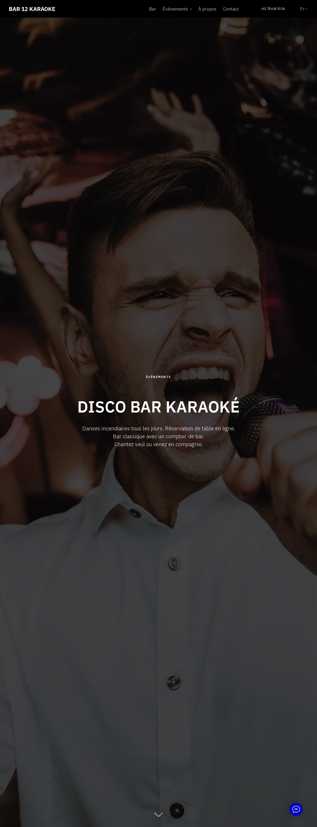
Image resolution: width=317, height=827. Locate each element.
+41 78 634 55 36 (273, 9)
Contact (231, 9)
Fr (302, 9)
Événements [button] (176, 9)
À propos (207, 9)
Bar (152, 9)
